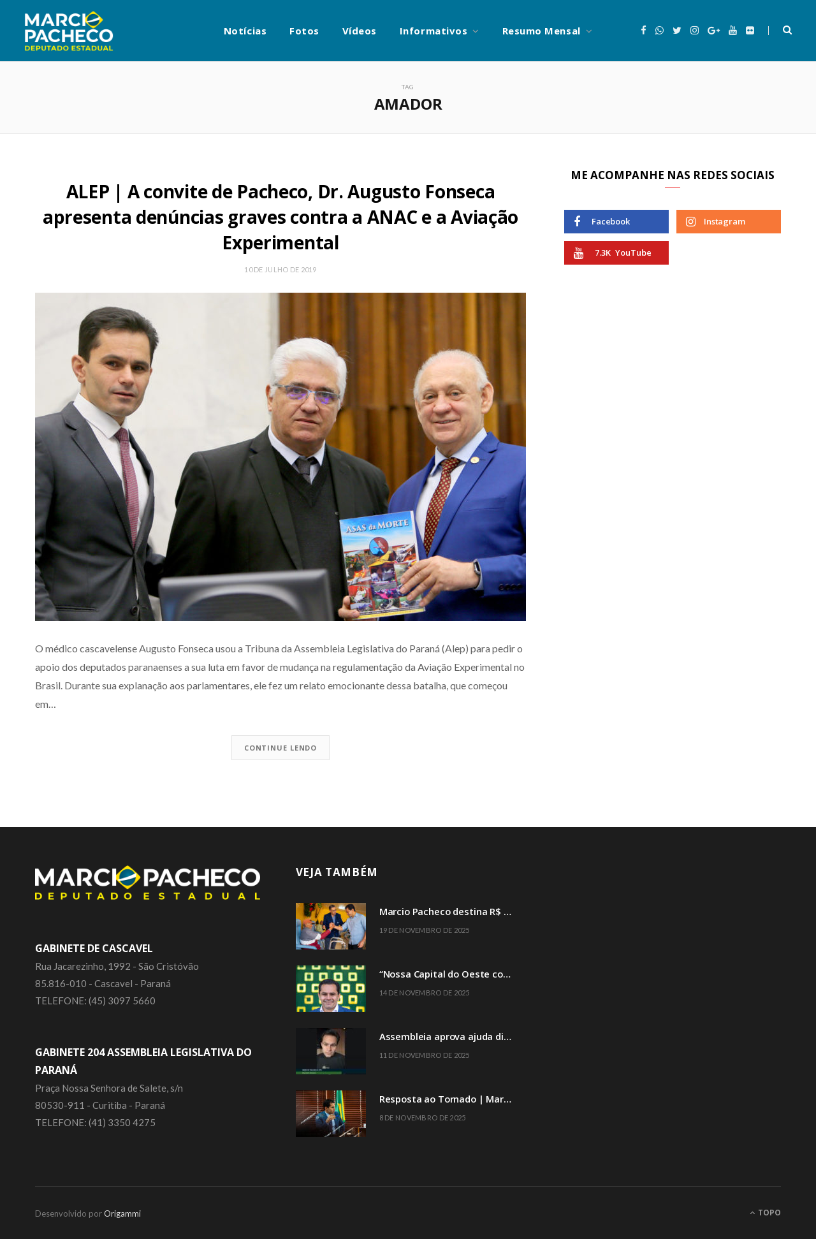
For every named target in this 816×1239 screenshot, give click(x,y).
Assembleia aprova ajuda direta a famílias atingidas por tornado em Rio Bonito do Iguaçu (450, 1035)
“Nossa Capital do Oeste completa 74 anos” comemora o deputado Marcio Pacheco (450, 972)
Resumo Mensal (541, 30)
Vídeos (359, 30)
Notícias (245, 30)
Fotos (304, 30)
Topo (765, 1211)
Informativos (433, 30)
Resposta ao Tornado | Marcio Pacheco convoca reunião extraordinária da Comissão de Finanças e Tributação (450, 1097)
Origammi (122, 1212)
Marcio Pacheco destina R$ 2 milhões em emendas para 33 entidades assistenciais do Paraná (450, 910)
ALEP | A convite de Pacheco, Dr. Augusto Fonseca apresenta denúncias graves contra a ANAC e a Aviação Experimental (280, 216)
